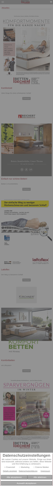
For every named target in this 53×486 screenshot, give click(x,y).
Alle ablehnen (39, 477)
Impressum (45, 471)
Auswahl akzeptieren (26, 483)
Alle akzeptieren (14, 477)
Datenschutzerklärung (28, 471)
